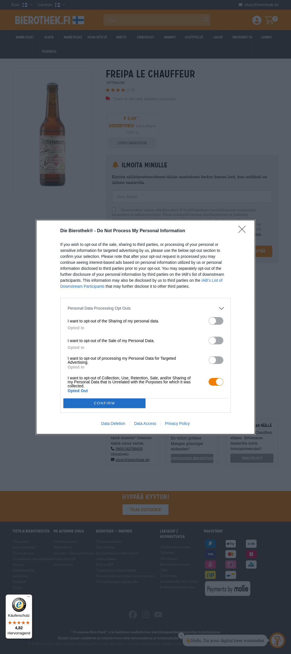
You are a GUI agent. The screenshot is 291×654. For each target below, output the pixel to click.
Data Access (145, 423)
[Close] (243, 231)
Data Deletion (113, 423)
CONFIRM (104, 403)
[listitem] (145, 308)
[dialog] (145, 327)
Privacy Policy (177, 423)
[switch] (216, 321)
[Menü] (28, 598)
